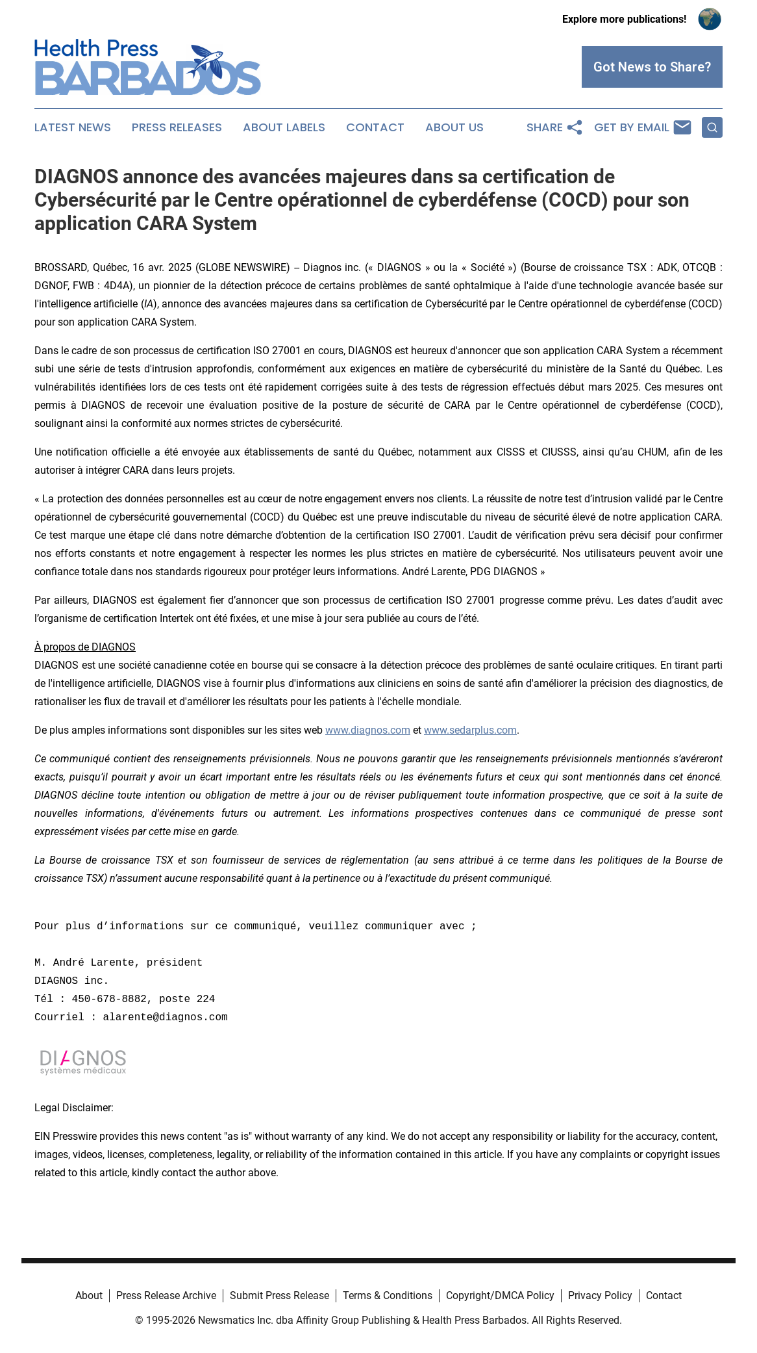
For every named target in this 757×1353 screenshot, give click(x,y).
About (89, 1295)
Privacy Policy (600, 1295)
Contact (375, 127)
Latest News (72, 127)
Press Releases (177, 127)
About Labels (284, 127)
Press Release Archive (166, 1295)
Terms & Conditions (387, 1295)
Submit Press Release (279, 1295)
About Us (454, 127)
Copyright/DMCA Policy (500, 1295)
